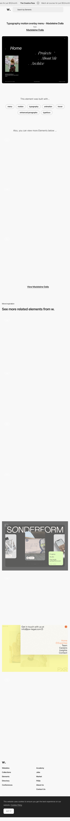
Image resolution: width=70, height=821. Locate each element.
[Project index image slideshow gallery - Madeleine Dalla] (35, 258)
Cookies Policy (16, 805)
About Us (40, 785)
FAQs (38, 781)
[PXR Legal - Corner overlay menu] (35, 648)
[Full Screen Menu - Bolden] (35, 392)
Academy (40, 768)
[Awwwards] (9, 10)
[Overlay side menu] (35, 597)
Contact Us (40, 789)
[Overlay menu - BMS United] (35, 443)
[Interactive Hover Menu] (35, 494)
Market (39, 776)
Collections (6, 772)
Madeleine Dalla (35, 30)
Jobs (38, 772)
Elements (5, 776)
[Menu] (35, 700)
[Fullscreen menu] (35, 340)
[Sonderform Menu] (35, 546)
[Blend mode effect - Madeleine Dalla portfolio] (35, 208)
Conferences (7, 785)
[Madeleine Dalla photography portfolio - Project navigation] (35, 159)
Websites (5, 768)
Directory (6, 781)
